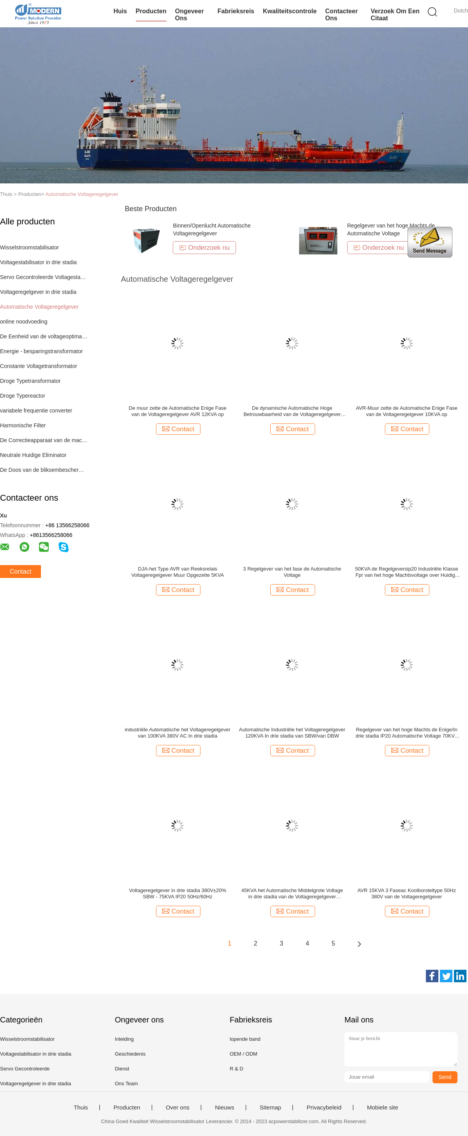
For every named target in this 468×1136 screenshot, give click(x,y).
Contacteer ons (341, 14)
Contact (20, 571)
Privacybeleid (324, 1107)
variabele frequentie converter (36, 410)
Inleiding (124, 1039)
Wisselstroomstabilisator (29, 247)
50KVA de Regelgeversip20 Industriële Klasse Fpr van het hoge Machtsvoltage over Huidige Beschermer (406, 572)
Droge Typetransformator (30, 381)
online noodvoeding (23, 321)
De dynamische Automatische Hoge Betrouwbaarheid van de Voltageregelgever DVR (291, 411)
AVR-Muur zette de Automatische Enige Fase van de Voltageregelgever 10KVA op (406, 411)
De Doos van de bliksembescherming (44, 470)
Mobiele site (382, 1107)
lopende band (245, 1039)
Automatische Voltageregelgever (81, 194)
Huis (120, 11)
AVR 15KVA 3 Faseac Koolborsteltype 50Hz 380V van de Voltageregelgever (407, 893)
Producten (151, 11)
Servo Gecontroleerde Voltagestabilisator (44, 277)
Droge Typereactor (22, 396)
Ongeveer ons (189, 14)
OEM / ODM (243, 1054)
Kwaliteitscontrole (290, 11)
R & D (236, 1069)
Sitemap (270, 1107)
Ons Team (126, 1083)
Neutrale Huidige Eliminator (33, 455)
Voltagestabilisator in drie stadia (38, 262)
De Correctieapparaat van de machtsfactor (44, 440)
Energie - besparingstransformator (41, 351)
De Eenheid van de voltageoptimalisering (44, 336)
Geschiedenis (130, 1054)
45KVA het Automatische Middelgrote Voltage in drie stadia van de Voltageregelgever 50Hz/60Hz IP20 (292, 893)
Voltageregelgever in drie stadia (38, 292)
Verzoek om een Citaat (394, 14)
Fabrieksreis (236, 11)
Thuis (81, 1107)
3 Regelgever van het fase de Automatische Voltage (292, 572)
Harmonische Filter (23, 425)
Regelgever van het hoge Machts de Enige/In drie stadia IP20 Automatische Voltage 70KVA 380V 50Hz (407, 733)
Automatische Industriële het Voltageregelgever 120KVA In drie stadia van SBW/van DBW (292, 733)
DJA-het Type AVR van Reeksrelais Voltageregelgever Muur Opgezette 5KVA (177, 572)
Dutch (461, 10)
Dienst (122, 1069)
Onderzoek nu (204, 247)
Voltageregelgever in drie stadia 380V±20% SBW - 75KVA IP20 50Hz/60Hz (177, 893)
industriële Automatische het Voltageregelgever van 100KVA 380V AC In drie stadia (177, 733)
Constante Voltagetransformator (38, 366)
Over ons (178, 1107)
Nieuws (224, 1107)
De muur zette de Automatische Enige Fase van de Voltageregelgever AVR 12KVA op (178, 411)
